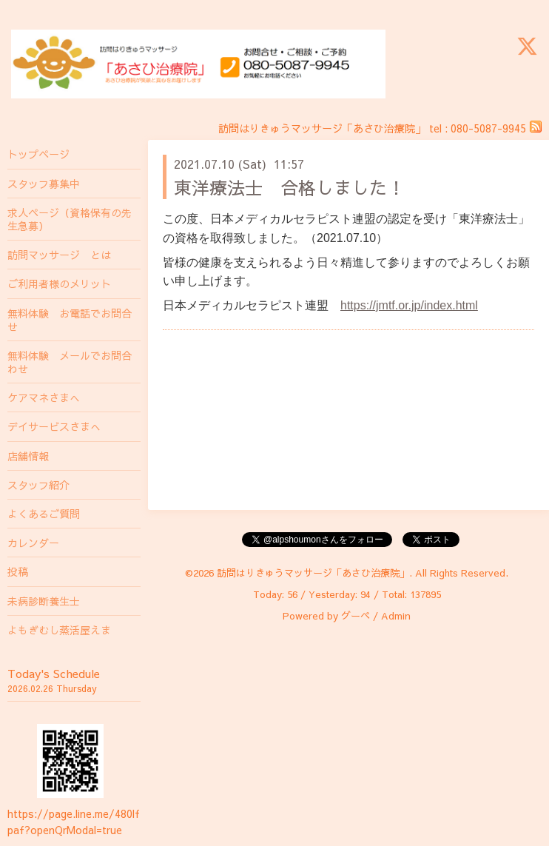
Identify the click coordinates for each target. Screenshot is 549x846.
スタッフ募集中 (43, 183)
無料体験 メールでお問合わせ (69, 362)
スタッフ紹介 (38, 484)
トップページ (38, 154)
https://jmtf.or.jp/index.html (409, 305)
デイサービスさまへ (54, 426)
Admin (396, 615)
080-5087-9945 (488, 128)
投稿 (17, 571)
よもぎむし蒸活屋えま (59, 629)
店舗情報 (28, 456)
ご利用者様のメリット (59, 283)
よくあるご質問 (43, 513)
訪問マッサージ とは (59, 254)
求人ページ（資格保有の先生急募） (69, 219)
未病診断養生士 (43, 601)
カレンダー (33, 542)
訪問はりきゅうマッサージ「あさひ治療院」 (313, 573)
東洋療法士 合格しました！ (289, 187)
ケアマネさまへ (43, 397)
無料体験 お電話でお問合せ (69, 320)
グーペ (355, 615)
